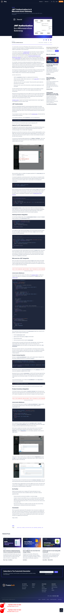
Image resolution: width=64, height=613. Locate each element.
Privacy (48, 599)
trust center (44, 591)
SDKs (43, 585)
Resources (46, 1)
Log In (57, 1)
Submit (57, 50)
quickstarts (24, 588)
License (39, 599)
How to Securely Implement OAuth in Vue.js (51, 78)
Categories (41, 1)
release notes (44, 590)
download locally (25, 585)
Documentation (44, 588)
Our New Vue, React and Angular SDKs (52, 65)
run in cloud (24, 587)
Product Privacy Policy (53, 599)
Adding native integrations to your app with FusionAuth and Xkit (52, 93)
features (33, 585)
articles (53, 590)
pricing (33, 587)
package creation (35, 274)
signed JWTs (36, 78)
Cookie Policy (60, 599)
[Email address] (50, 51)
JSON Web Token (26, 53)
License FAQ (43, 599)
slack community (54, 587)
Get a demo (61, 1)
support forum (54, 585)
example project (26, 51)
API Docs (43, 587)
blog (52, 588)
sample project (17, 58)
